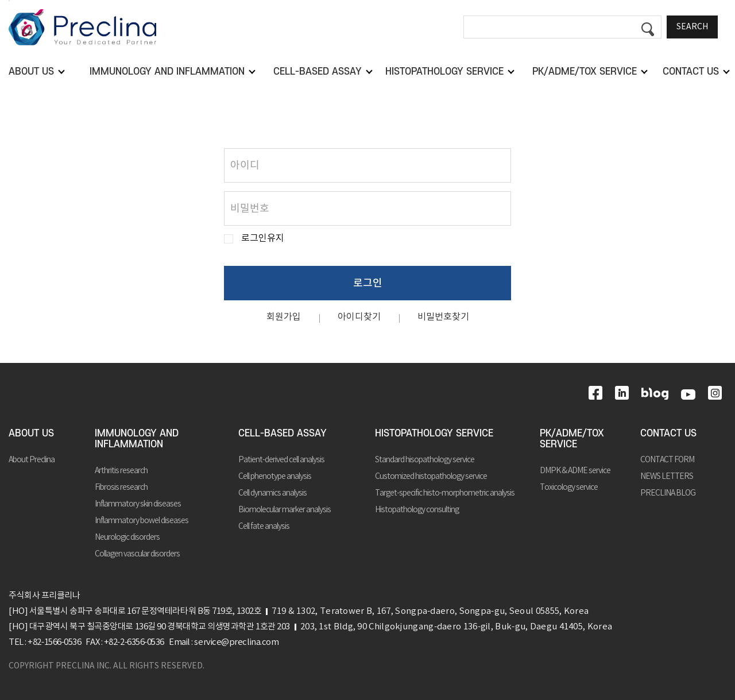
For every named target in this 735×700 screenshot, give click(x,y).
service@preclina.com (236, 642)
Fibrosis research (121, 487)
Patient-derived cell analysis (281, 460)
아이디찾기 (359, 317)
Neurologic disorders (127, 537)
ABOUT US (31, 433)
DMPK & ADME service (575, 470)
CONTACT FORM (667, 460)
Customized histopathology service (431, 476)
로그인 (367, 283)
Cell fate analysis (263, 526)
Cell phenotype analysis (274, 476)
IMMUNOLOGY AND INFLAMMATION (137, 439)
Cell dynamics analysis (272, 493)
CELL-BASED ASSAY (282, 433)
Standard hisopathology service (424, 460)
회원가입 (283, 317)
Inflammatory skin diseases (138, 504)
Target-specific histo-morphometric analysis (444, 493)
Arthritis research (121, 470)
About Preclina (32, 460)
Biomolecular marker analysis (284, 510)
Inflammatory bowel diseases (141, 520)
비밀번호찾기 (443, 317)
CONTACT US (668, 433)
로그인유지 (262, 238)
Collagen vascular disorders (137, 554)
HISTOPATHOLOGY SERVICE (434, 433)
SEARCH (692, 27)
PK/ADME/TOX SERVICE (572, 439)
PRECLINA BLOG (667, 493)
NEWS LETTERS (666, 476)
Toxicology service (569, 487)
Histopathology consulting (417, 510)
